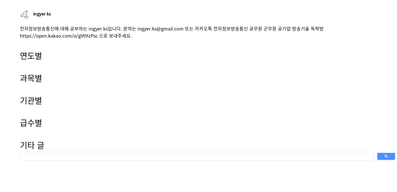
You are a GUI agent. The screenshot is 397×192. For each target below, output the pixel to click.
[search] (196, 156)
